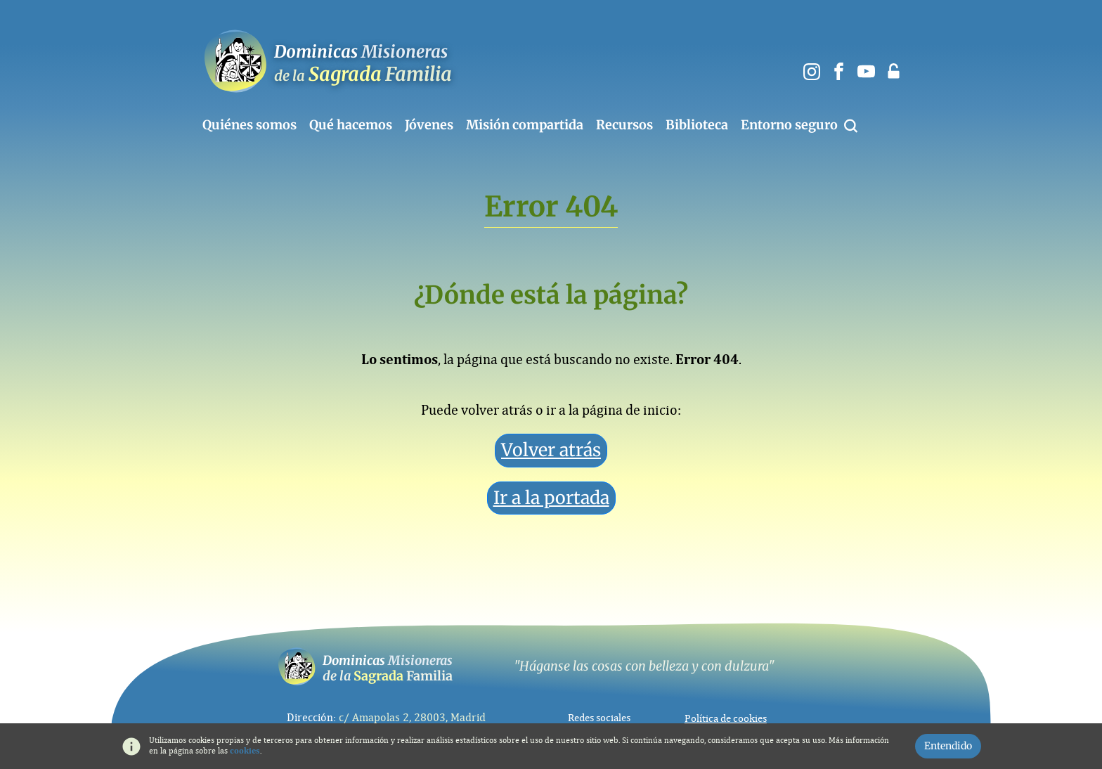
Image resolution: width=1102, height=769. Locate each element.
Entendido (948, 745)
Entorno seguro (789, 125)
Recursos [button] (624, 125)
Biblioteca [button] (697, 125)
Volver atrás (551, 450)
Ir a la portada (551, 497)
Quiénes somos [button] (249, 125)
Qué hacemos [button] (350, 125)
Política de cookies (726, 718)
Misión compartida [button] (524, 125)
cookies (245, 751)
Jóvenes (429, 125)
